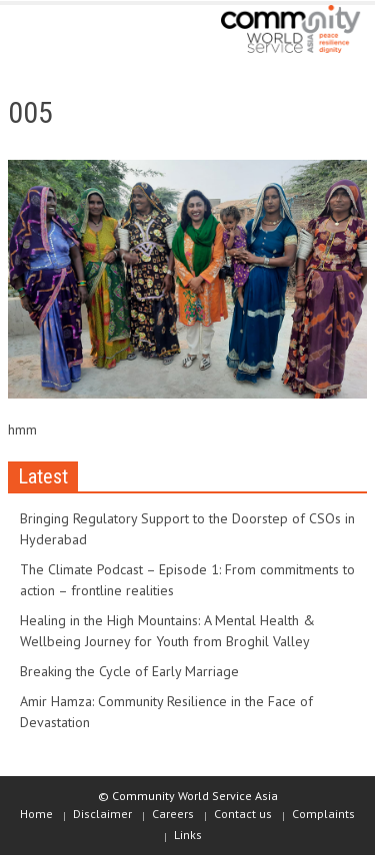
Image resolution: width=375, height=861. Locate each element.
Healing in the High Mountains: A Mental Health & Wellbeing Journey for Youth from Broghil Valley (167, 630)
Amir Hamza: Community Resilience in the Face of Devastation (166, 711)
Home (36, 813)
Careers (173, 813)
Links (188, 834)
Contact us (243, 813)
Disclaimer (102, 813)
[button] (76, 32)
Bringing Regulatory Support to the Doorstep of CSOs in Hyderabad (187, 528)
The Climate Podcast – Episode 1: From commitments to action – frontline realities (187, 579)
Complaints (323, 813)
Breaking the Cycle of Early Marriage (129, 671)
